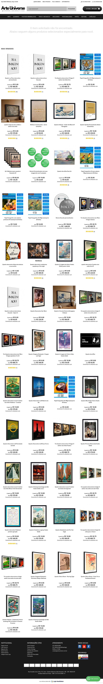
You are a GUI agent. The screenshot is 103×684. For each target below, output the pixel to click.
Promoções (30, 656)
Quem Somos (37, 1)
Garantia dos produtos (32, 651)
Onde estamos (4, 652)
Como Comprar (31, 645)
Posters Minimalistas (29, 16)
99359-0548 (86, 1)
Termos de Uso (31, 647)
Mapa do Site (4, 649)
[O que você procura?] (71, 8)
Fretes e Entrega (31, 649)
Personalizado (67, 16)
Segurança (30, 652)
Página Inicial (4, 645)
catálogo (92, 16)
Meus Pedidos (46, 1)
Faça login (15, 1)
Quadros (16, 16)
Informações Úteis (34, 643)
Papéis (77, 16)
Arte (9, 16)
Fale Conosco (56, 1)
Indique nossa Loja (6, 654)
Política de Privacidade (32, 654)
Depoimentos (66, 1)
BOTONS (84, 16)
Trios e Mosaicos (44, 16)
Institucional (6, 643)
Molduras (56, 16)
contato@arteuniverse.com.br (59, 651)
